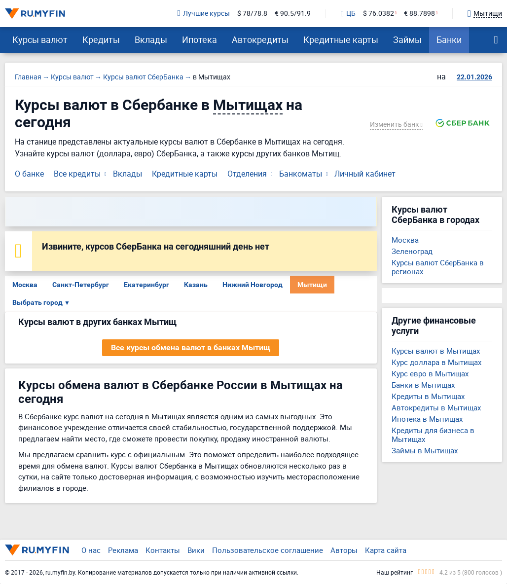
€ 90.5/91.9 (293, 13)
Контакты (162, 550)
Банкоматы (300, 173)
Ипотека (199, 39)
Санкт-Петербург (80, 285)
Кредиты (101, 39)
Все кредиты (77, 173)
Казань (196, 285)
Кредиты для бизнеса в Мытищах (433, 434)
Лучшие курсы (204, 13)
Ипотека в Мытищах (427, 418)
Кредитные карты (340, 39)
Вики (196, 550)
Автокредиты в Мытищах (436, 407)
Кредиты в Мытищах (428, 396)
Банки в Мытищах (423, 384)
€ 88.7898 (419, 13)
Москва (24, 285)
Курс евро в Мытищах (430, 373)
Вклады (151, 39)
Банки (449, 39)
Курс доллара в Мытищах (436, 362)
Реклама (123, 550)
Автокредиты (260, 39)
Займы (407, 39)
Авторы (344, 550)
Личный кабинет (365, 173)
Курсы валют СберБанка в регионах (438, 267)
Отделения (247, 173)
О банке (29, 173)
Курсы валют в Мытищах (436, 350)
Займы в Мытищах (425, 450)
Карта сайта (385, 550)
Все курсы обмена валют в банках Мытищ (190, 347)
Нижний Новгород (252, 285)
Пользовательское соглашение (267, 550)
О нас (91, 550)
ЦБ (348, 13)
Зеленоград (412, 251)
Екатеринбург (146, 285)
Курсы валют (40, 39)
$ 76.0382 (378, 13)
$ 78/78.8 (252, 13)
